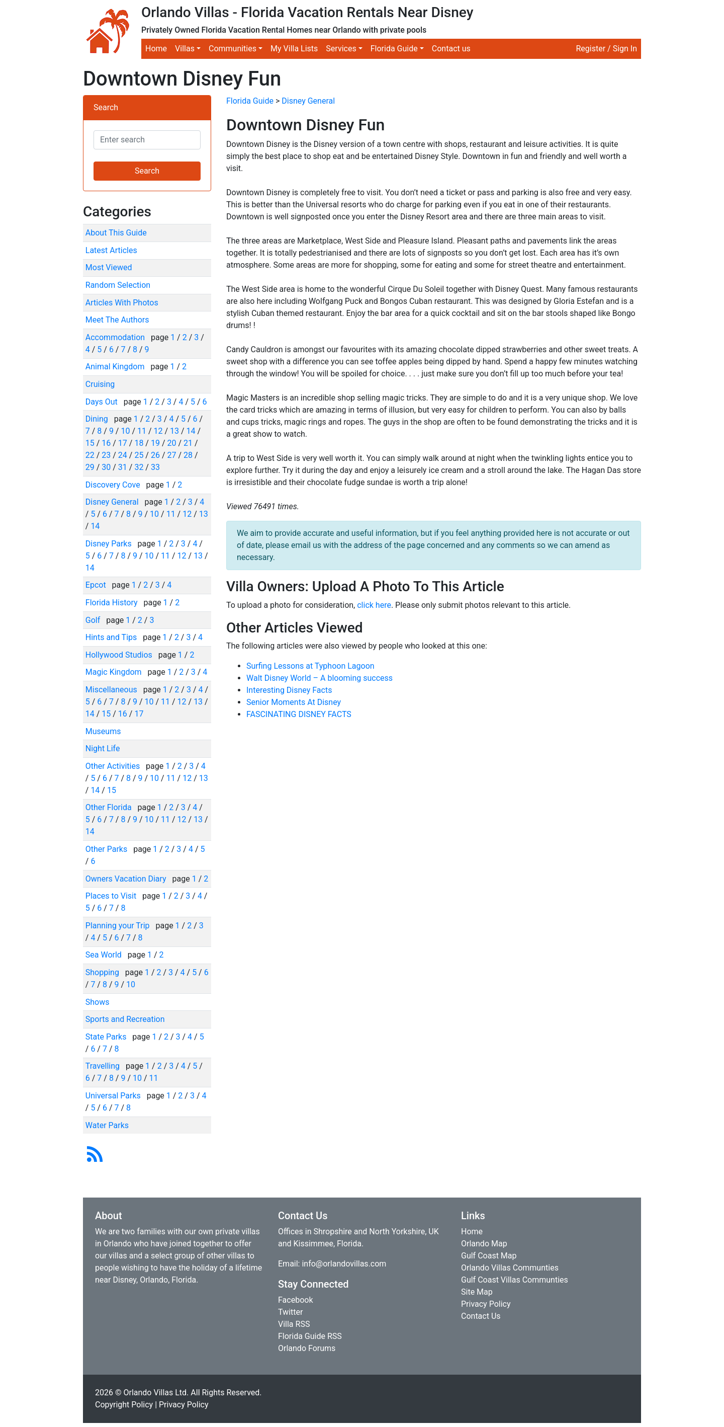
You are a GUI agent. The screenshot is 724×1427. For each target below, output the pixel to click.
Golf (93, 620)
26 (155, 455)
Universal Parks (114, 1095)
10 (125, 431)
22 (90, 455)
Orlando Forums (306, 1348)
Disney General (113, 502)
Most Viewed (108, 267)
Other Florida (109, 807)
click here (374, 605)
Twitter (290, 1312)
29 (90, 467)
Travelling (103, 1066)
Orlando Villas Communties (510, 1268)
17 (122, 443)
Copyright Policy (124, 1404)
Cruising (100, 384)
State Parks (107, 1037)
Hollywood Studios (119, 655)
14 (191, 431)
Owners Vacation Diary (126, 879)
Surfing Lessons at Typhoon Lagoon (310, 666)
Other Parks (107, 849)
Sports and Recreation (125, 1019)
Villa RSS (294, 1324)
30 (106, 467)
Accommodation (116, 337)
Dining (97, 419)
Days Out (102, 402)
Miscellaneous (112, 689)
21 (188, 443)
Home (156, 48)
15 (90, 443)
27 (171, 455)
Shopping (103, 972)
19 (155, 443)
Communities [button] (232, 48)
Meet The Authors (117, 320)
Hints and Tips (112, 637)
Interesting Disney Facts (289, 690)
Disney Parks (109, 543)
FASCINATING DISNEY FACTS (298, 714)
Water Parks (107, 1125)
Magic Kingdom (114, 672)
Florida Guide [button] (394, 48)
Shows (97, 1002)
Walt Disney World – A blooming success (319, 678)
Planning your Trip (118, 925)
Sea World (104, 955)
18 (138, 443)
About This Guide (116, 232)
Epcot (96, 585)
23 (106, 455)
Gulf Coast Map (489, 1255)
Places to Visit (111, 896)
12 (158, 431)
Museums (103, 731)
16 (106, 443)
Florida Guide (250, 101)
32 (138, 467)
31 (122, 467)
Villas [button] (185, 48)
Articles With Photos (121, 302)
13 (174, 431)
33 (155, 467)
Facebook (295, 1300)
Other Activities (113, 766)
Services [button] (341, 48)
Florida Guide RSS (310, 1336)
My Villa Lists (294, 48)
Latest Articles (111, 250)
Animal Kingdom (116, 366)
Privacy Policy (486, 1304)
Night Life (102, 748)
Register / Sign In (606, 48)
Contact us (451, 48)
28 (188, 455)
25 (138, 455)
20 (171, 443)
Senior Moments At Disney (293, 702)
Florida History (112, 602)
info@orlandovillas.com (344, 1264)
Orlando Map (484, 1243)
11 (141, 431)
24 (122, 455)
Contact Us (481, 1316)
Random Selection (117, 285)
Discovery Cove (113, 485)
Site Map (477, 1292)
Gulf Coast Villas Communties (514, 1280)
